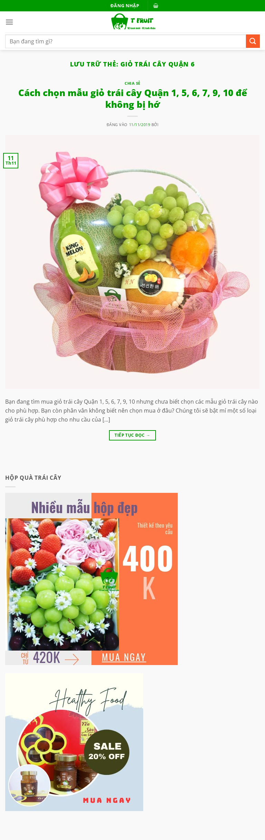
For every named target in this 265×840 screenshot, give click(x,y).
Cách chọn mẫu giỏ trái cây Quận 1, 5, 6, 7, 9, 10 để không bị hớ (132, 98)
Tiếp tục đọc (132, 435)
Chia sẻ (132, 83)
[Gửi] (253, 41)
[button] (124, 5)
